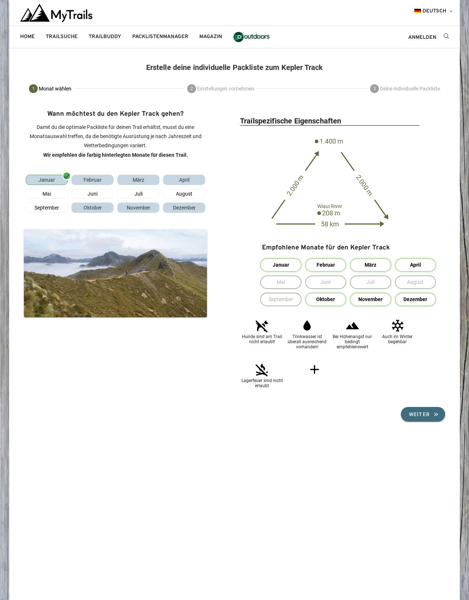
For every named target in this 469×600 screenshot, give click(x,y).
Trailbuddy (105, 37)
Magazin (210, 37)
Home (27, 37)
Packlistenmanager (160, 37)
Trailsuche (62, 37)
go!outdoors (251, 37)
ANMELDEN (422, 37)
